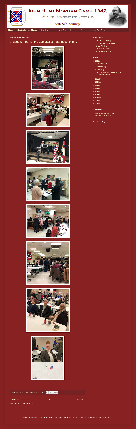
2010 (97, 103)
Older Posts (80, 400)
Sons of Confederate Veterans (105, 113)
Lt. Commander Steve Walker (105, 43)
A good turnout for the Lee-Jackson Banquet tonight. (43, 41)
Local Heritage (47, 30)
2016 (97, 88)
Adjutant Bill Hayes (101, 46)
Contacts (73, 30)
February (100, 67)
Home (10, 30)
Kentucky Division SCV (103, 116)
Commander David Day (103, 41)
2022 (97, 61)
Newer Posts (15, 400)
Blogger (109, 417)
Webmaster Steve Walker (103, 51)
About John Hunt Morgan (27, 30)
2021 (97, 79)
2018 (97, 85)
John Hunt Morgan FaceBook (93, 30)
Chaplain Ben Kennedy (103, 49)
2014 (97, 94)
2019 (97, 82)
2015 (97, 91)
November (101, 64)
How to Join (61, 30)
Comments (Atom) (26, 403)
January (100, 70)
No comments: (35, 392)
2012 (97, 100)
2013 (97, 97)
